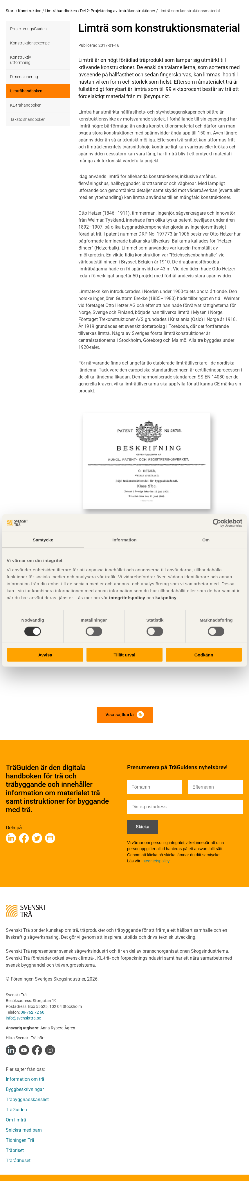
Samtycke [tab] (43, 539)
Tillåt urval (125, 654)
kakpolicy (165, 597)
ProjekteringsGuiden (28, 28)
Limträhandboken (61, 10)
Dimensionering (24, 76)
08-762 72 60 (32, 1012)
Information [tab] (124, 539)
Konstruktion (30, 10)
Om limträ (16, 1120)
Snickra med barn (24, 1130)
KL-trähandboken (26, 105)
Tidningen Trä (20, 1140)
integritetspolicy (126, 597)
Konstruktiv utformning (20, 60)
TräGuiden (16, 1109)
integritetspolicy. (156, 861)
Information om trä (25, 1079)
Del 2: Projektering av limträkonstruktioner (117, 10)
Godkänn (203, 654)
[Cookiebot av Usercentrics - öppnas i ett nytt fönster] (217, 523)
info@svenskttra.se (23, 1018)
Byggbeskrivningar (25, 1089)
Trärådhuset (18, 1160)
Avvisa (45, 654)
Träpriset (15, 1150)
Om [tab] (206, 539)
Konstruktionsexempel (30, 43)
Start (10, 10)
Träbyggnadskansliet (27, 1099)
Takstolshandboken (28, 119)
